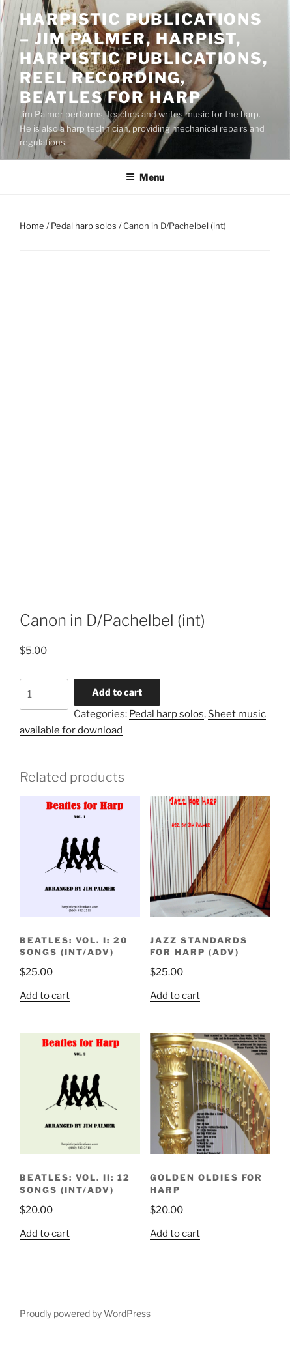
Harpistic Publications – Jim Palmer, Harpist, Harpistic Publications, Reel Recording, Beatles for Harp (144, 58)
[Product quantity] (44, 694)
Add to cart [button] (45, 995)
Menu (145, 177)
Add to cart (117, 692)
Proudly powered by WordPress (85, 1313)
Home (32, 225)
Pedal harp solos (84, 225)
